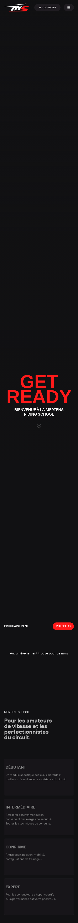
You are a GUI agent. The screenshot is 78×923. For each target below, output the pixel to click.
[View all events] (63, 626)
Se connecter (47, 7)
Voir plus (63, 626)
